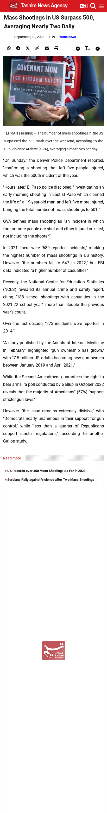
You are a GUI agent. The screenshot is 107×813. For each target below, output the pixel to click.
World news (68, 37)
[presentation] (9, 48)
